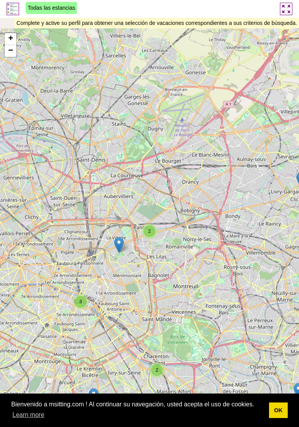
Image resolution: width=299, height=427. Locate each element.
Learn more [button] (28, 414)
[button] (149, 231)
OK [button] (278, 410)
